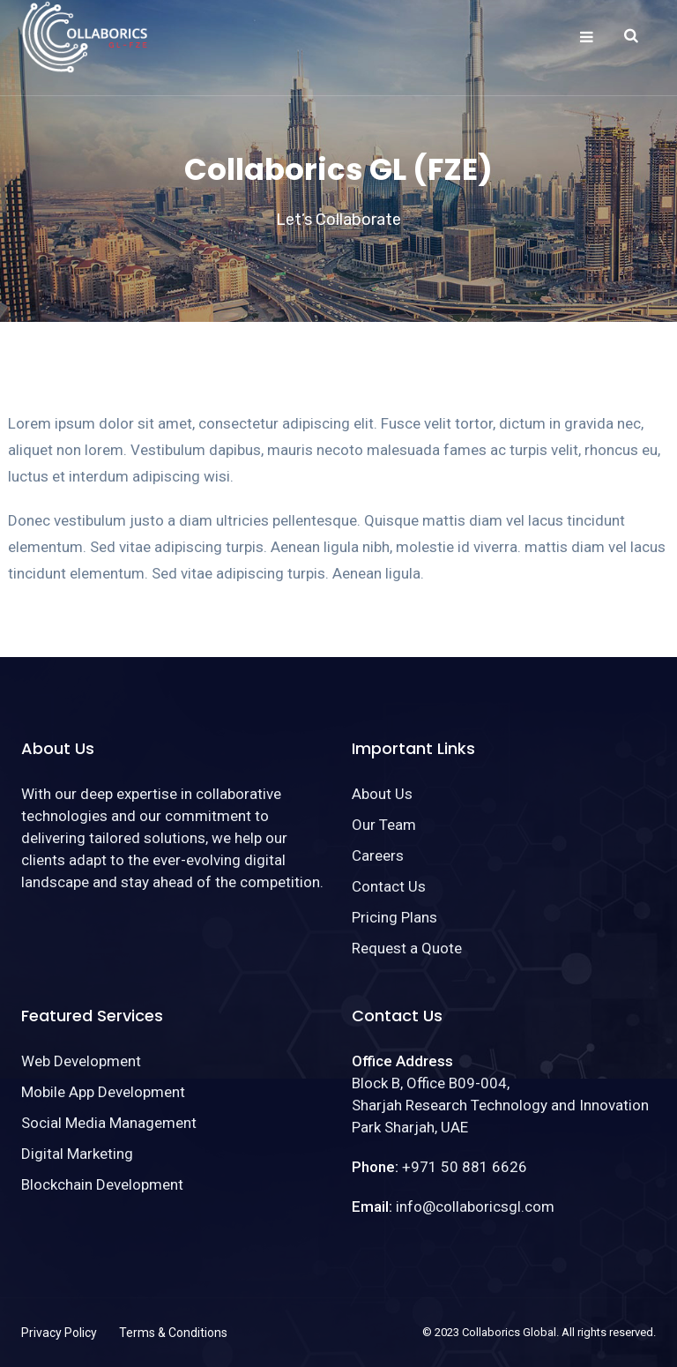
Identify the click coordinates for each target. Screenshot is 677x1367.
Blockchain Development (102, 1184)
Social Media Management (109, 1123)
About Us (382, 794)
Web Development (81, 1061)
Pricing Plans (394, 917)
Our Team (384, 824)
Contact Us (389, 886)
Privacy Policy (59, 1333)
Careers (378, 855)
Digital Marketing (77, 1153)
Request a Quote (407, 948)
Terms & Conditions (173, 1333)
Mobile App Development (103, 1092)
